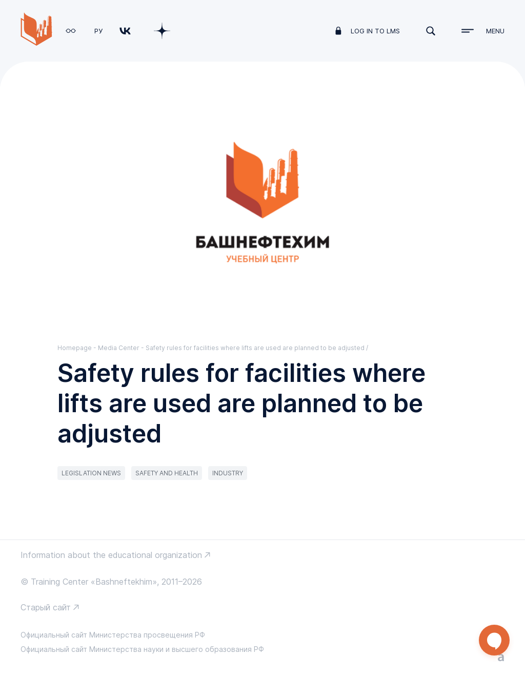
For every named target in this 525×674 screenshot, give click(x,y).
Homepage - (77, 348)
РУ (98, 31)
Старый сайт (46, 607)
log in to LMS (375, 31)
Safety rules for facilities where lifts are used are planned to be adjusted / (257, 348)
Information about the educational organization (111, 555)
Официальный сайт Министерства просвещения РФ (113, 634)
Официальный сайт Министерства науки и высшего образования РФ (142, 649)
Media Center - (122, 348)
